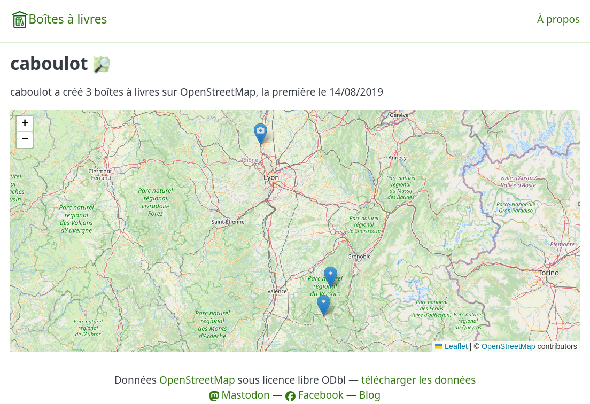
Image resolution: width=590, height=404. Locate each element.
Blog (370, 395)
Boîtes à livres (67, 19)
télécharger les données (418, 380)
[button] (323, 305)
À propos (558, 19)
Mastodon (239, 395)
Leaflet (451, 346)
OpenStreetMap (508, 346)
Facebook (314, 395)
